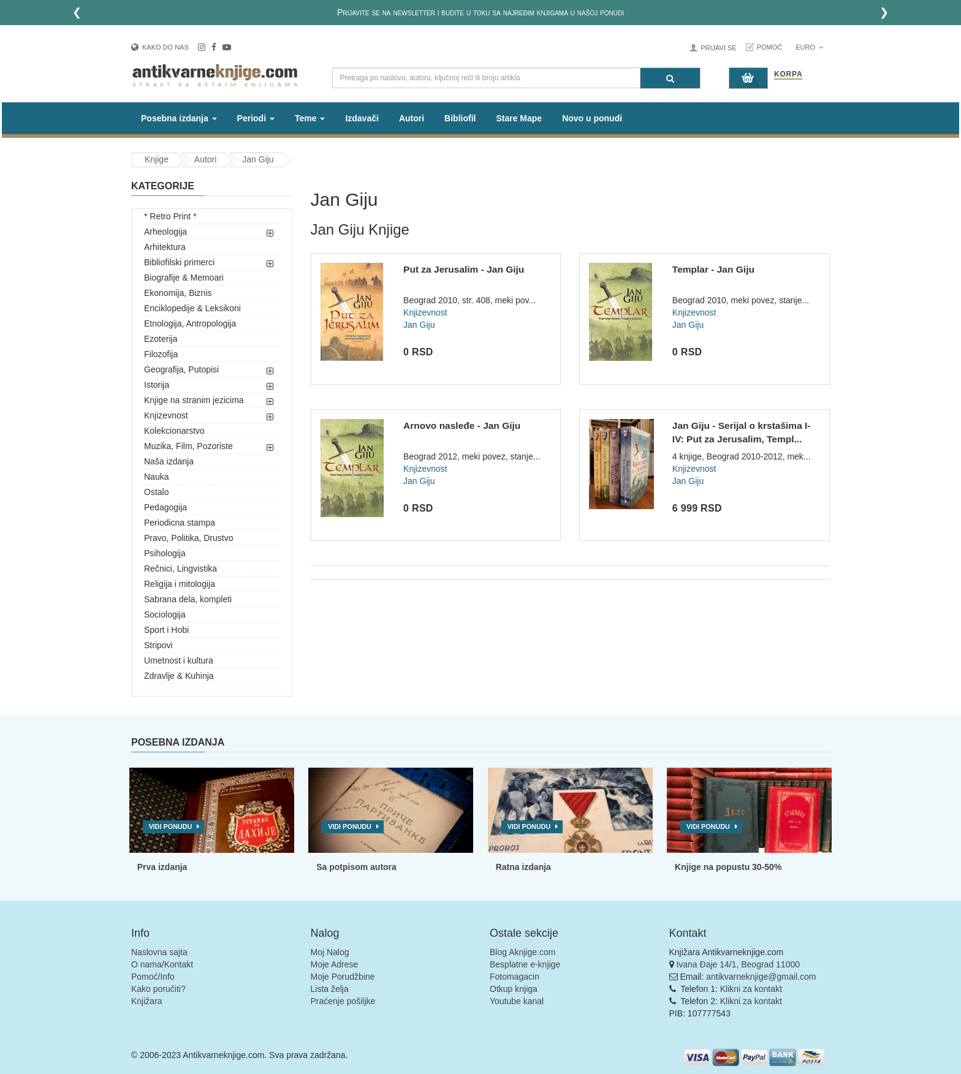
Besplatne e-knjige (525, 964)
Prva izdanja (162, 867)
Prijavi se (718, 47)
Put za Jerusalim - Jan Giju (463, 269)
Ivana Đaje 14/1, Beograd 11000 (738, 964)
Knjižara (146, 1001)
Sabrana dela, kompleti (188, 599)
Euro (809, 47)
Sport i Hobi (166, 630)
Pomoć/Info (153, 976)
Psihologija (165, 553)
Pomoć (770, 47)
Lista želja (330, 989)
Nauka (156, 477)
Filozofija (161, 354)
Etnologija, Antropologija (190, 323)
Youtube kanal (517, 1001)
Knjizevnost (166, 415)
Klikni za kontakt (751, 989)
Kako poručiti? (158, 989)
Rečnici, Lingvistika (180, 568)
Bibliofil (460, 118)
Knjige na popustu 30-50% (728, 867)
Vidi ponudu (170, 826)
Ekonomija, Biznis (178, 293)
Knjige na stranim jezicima (194, 400)
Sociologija (165, 614)
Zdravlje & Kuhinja (179, 676)
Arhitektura (165, 247)
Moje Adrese (335, 964)
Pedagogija (165, 507)
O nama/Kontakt (162, 964)
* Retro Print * (170, 216)
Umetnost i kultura (178, 660)
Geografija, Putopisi (181, 369)
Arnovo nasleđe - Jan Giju (461, 425)
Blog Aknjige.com (522, 952)
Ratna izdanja (523, 867)
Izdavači (361, 118)
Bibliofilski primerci (179, 262)
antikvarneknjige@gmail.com (761, 976)
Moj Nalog (330, 952)
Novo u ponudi (592, 118)
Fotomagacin (514, 976)
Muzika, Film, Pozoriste (188, 446)
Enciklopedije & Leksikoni (192, 308)
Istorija (156, 385)
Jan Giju (257, 159)
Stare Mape (519, 118)
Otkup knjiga (513, 989)
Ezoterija (160, 339)
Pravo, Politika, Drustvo (189, 538)
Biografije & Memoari (184, 277)
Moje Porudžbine (343, 976)
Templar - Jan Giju (713, 269)
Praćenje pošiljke (343, 1001)
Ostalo (156, 492)
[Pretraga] (670, 78)
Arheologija (165, 231)
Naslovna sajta (159, 952)
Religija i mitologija (179, 584)
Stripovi (158, 645)
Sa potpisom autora (356, 867)
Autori (411, 118)
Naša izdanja (169, 461)
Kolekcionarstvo (174, 431)
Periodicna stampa (179, 523)
